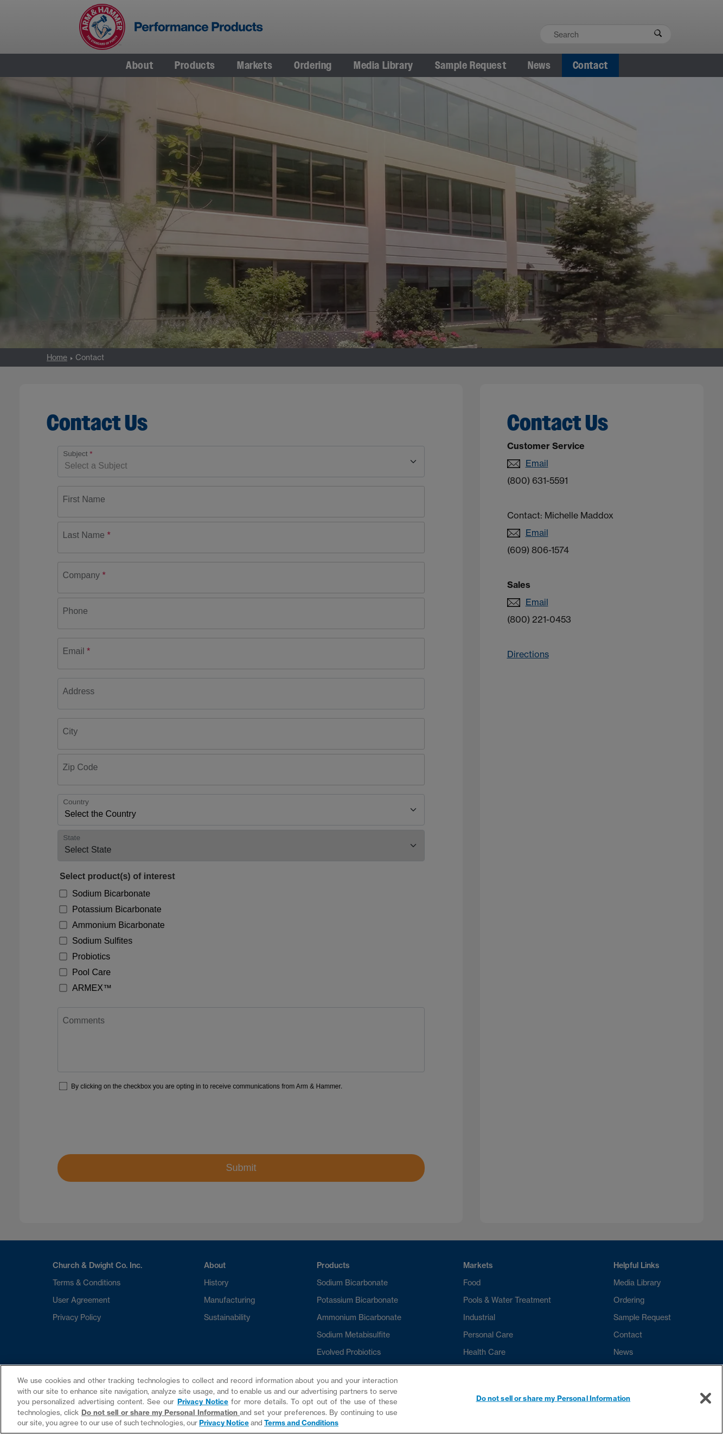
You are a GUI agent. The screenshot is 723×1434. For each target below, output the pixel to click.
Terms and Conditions (301, 1422)
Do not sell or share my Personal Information (160, 1412)
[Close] (706, 1398)
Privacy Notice (202, 1401)
